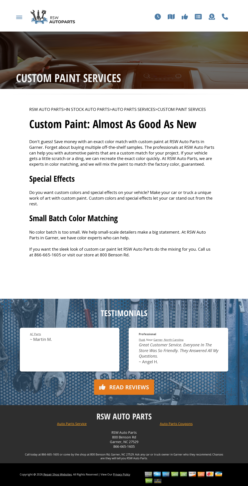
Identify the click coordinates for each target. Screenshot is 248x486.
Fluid (142, 340)
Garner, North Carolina (168, 340)
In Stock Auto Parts (88, 109)
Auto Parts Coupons (176, 423)
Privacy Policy (121, 474)
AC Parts (35, 334)
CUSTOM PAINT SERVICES (182, 109)
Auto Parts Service (72, 423)
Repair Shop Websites (57, 474)
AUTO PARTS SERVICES (133, 109)
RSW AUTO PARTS (46, 109)
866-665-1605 (47, 255)
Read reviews (124, 387)
